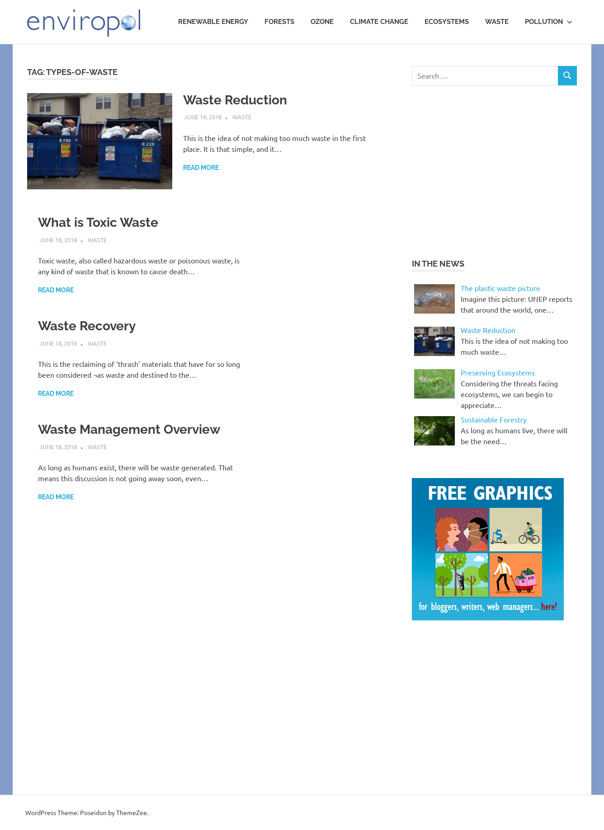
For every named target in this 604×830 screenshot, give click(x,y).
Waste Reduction (235, 100)
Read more (201, 167)
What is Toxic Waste (98, 222)
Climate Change (379, 22)
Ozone (322, 22)
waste (497, 22)
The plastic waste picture (500, 287)
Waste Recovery (87, 326)
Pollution (548, 22)
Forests (279, 22)
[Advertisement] (488, 170)
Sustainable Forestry (494, 419)
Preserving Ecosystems (498, 372)
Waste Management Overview (129, 429)
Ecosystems (447, 22)
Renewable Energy (213, 22)
